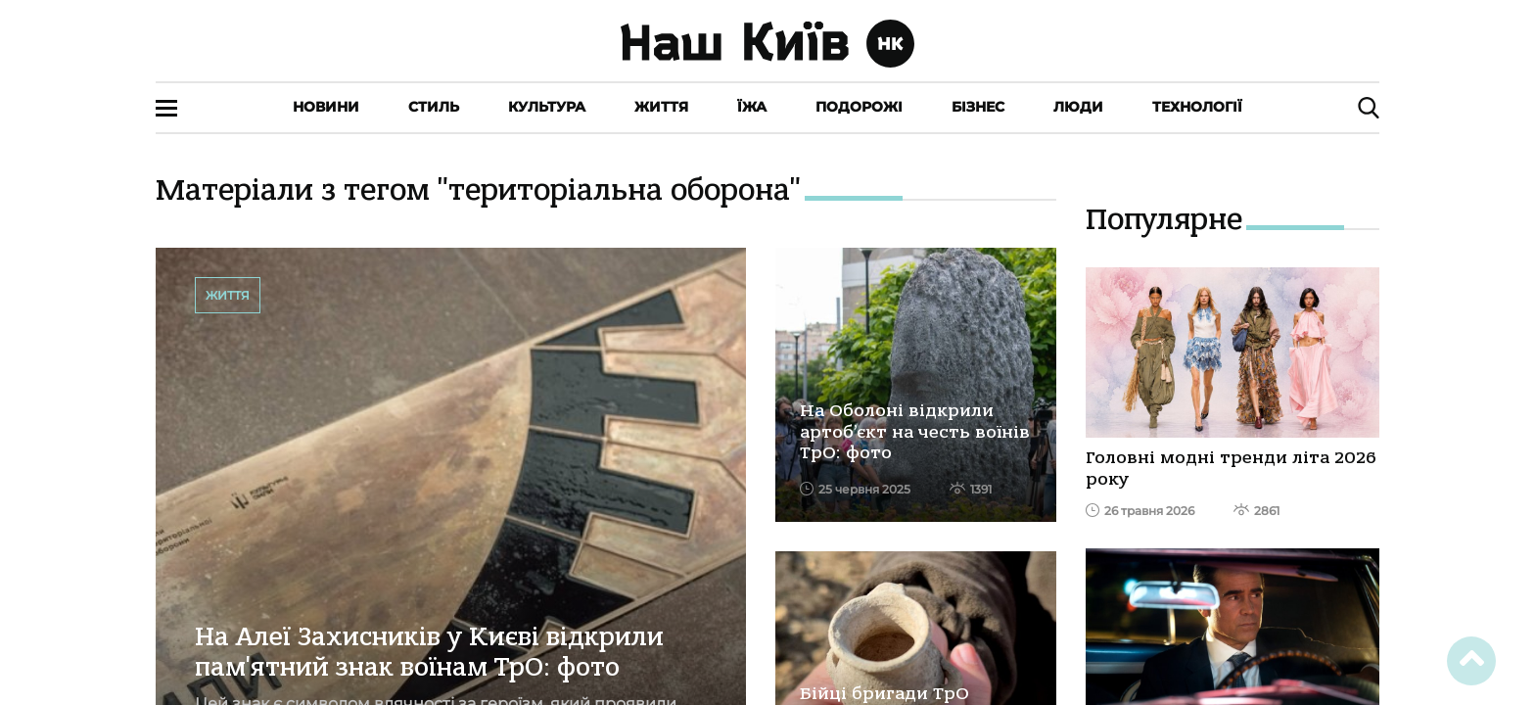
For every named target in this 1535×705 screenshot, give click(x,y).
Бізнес (978, 107)
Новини (326, 107)
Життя (661, 107)
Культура (546, 107)
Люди (1078, 107)
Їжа (752, 107)
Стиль (433, 107)
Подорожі (859, 107)
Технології (1197, 107)
